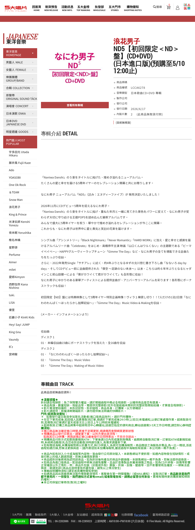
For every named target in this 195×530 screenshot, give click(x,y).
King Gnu (15, 332)
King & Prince (18, 214)
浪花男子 (14, 207)
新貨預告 (51, 8)
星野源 (13, 247)
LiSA (12, 302)
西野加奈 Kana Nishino (18, 286)
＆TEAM (14, 192)
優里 (12, 310)
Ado (11, 170)
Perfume (14, 254)
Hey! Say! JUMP (19, 324)
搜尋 (159, 7)
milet (12, 269)
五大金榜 (83, 8)
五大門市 (115, 8)
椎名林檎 (14, 240)
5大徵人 (55, 514)
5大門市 (17, 514)
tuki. (12, 295)
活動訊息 (67, 8)
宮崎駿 (13, 354)
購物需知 (133, 8)
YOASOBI (15, 177)
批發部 (99, 8)
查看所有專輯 (75, 105)
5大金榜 (68, 514)
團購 (29, 514)
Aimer (13, 262)
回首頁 (36, 8)
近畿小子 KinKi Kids (21, 317)
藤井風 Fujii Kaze (20, 163)
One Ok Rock (17, 185)
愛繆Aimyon (17, 277)
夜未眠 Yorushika (20, 232)
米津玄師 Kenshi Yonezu (19, 223)
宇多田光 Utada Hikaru (19, 153)
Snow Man (16, 199)
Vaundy (14, 339)
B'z (11, 347)
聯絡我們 (40, 514)
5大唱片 (16, 8)
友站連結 (82, 514)
